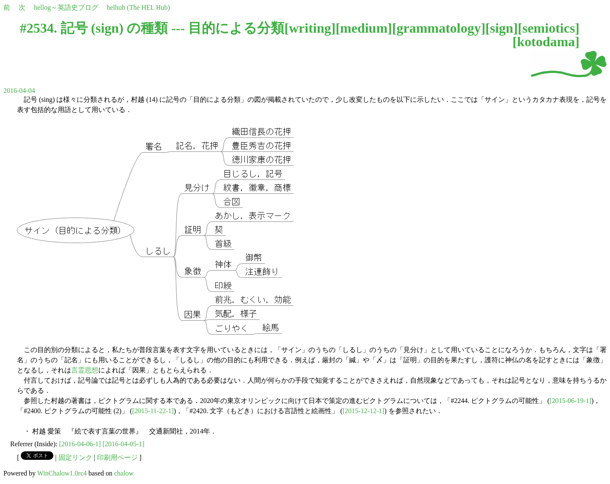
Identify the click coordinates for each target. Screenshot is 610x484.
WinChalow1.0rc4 (62, 473)
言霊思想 (84, 370)
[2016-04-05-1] (123, 444)
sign (501, 28)
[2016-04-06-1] (80, 444)
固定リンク (75, 457)
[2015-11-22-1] (153, 410)
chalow (123, 473)
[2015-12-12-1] (364, 410)
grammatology (438, 28)
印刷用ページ (117, 457)
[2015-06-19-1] (570, 400)
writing (310, 28)
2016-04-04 (19, 90)
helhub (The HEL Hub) (138, 7)
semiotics (548, 28)
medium (364, 28)
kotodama (546, 41)
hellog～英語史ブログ (66, 7)
